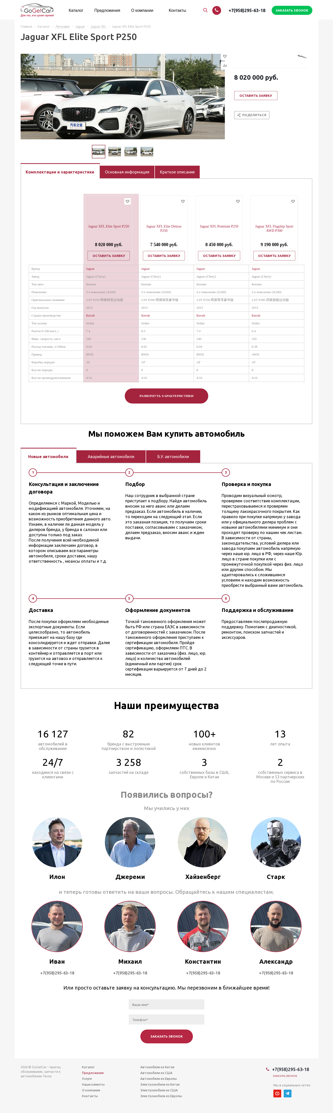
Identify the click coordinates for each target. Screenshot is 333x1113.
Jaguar (90, 269)
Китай (90, 315)
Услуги (87, 1078)
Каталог (88, 1067)
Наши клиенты (93, 1084)
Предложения (93, 1073)
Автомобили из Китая (157, 1067)
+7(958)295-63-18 (247, 10)
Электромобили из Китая (160, 1084)
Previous (86, 151)
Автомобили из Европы (158, 1078)
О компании (91, 1090)
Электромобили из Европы (161, 1096)
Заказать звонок (285, 1076)
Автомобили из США (156, 1073)
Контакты (90, 1096)
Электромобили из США (159, 1090)
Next (159, 151)
